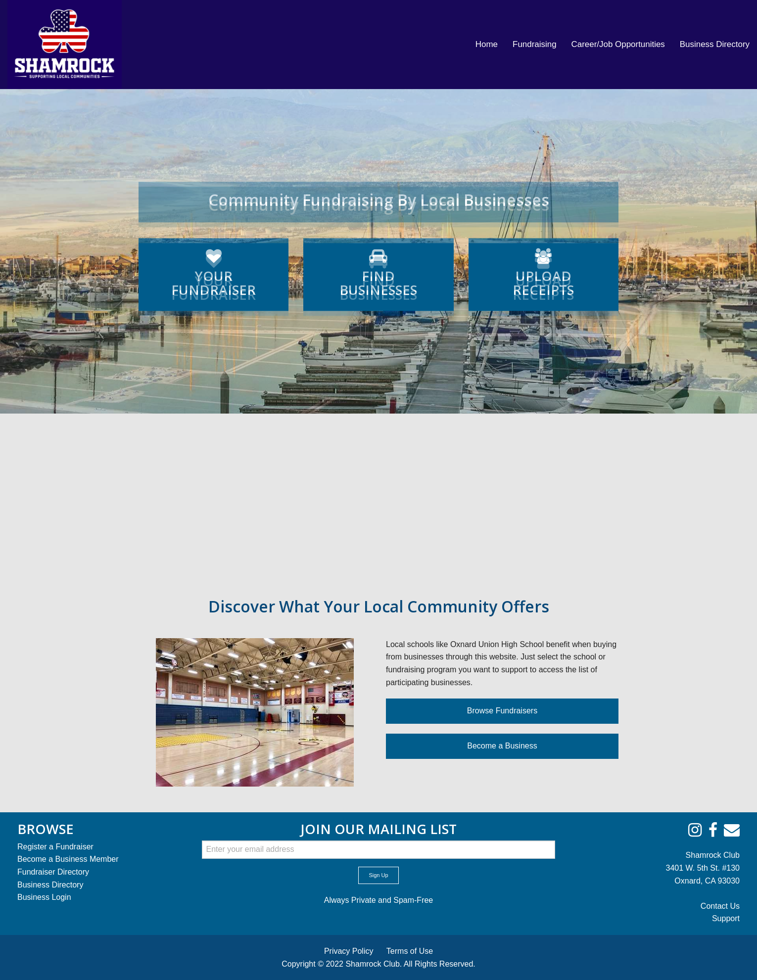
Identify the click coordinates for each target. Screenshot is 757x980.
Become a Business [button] (502, 746)
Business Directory (715, 44)
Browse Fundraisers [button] (502, 710)
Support (726, 918)
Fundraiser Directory (53, 872)
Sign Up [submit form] (378, 875)
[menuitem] (486, 44)
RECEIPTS (543, 287)
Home (486, 44)
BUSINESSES (378, 287)
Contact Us (720, 906)
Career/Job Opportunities (618, 44)
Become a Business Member (68, 859)
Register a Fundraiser (55, 846)
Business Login (44, 897)
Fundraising (535, 44)
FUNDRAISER (213, 287)
